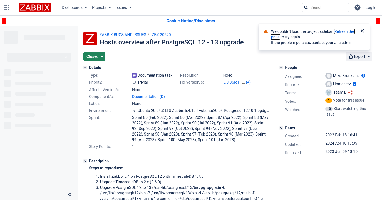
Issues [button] (121, 7)
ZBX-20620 (161, 34)
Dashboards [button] (72, 7)
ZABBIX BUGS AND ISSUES (123, 34)
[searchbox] (325, 7)
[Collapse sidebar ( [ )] (69, 194)
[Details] (85, 67)
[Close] (362, 31)
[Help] (357, 7)
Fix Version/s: (192, 82)
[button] (7, 7)
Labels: (95, 103)
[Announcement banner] (191, 21)
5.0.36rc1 (231, 82)
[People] (281, 67)
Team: (290, 93)
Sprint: (94, 117)
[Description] (85, 161)
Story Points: (100, 146)
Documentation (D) (148, 96)
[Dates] (281, 128)
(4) (248, 82)
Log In (371, 7)
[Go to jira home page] (34, 7)
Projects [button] (99, 7)
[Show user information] (363, 75)
